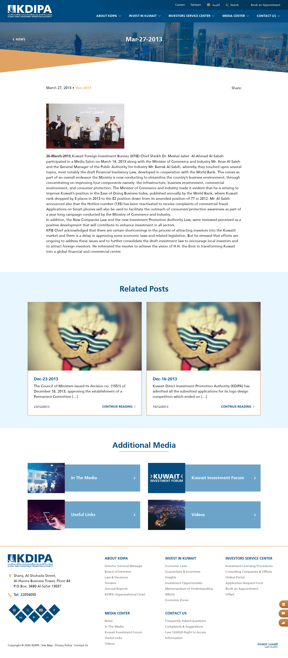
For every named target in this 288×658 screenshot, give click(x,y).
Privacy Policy (63, 645)
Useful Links (61, 514)
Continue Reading (118, 406)
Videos (176, 514)
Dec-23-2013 (46, 379)
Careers (180, 5)
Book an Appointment (262, 5)
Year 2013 (83, 88)
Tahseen (195, 5)
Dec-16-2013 (165, 379)
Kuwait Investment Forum (196, 478)
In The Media (62, 478)
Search (232, 5)
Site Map (47, 645)
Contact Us (81, 645)
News (19, 39)
